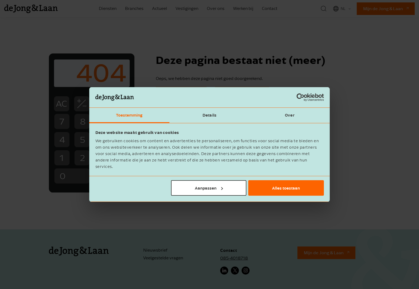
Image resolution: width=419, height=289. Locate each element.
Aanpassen (209, 188)
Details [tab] (209, 115)
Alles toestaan (286, 188)
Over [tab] (289, 115)
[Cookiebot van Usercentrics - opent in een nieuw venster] (300, 97)
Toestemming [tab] (129, 115)
